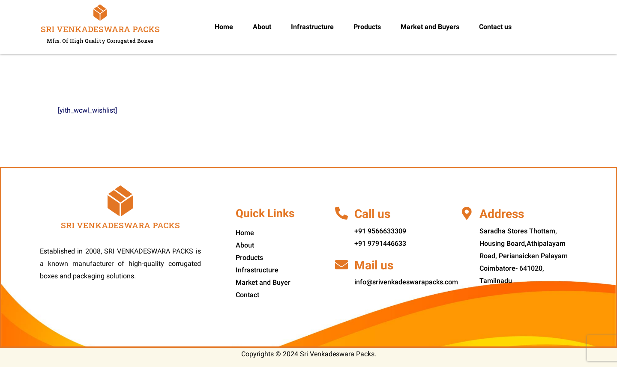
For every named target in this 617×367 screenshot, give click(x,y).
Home (224, 27)
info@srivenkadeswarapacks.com (406, 282)
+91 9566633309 (380, 231)
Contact (247, 295)
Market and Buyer (263, 282)
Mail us (373, 265)
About (262, 27)
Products (367, 27)
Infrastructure (312, 27)
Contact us (495, 27)
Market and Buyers (430, 27)
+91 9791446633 (380, 243)
